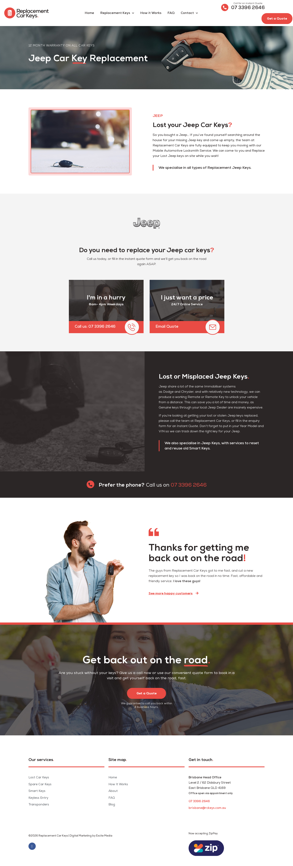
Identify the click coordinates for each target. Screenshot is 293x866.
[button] (276, 18)
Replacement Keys (117, 13)
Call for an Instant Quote (247, 3)
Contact (189, 13)
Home (89, 13)
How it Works (150, 13)
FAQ (171, 13)
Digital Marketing (81, 836)
